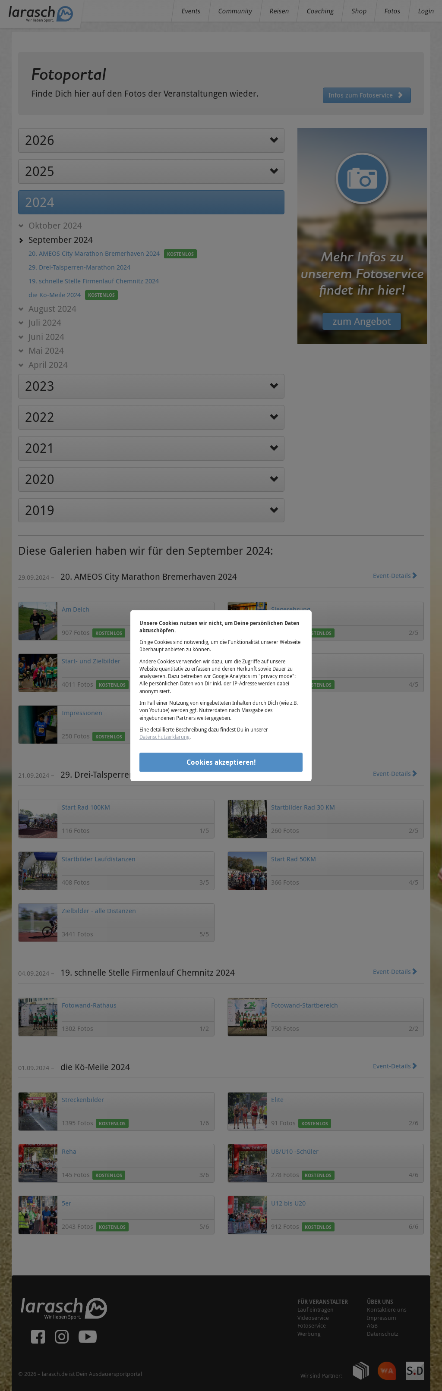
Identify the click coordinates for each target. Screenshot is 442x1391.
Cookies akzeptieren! (221, 762)
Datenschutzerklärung (164, 736)
